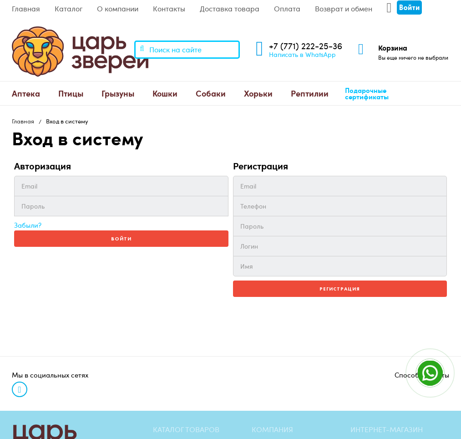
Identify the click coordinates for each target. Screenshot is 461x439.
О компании (117, 9)
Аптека (26, 93)
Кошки (164, 93)
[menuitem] (26, 93)
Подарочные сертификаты (367, 94)
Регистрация (339, 289)
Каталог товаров (186, 429)
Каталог (68, 9)
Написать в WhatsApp (302, 54)
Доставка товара (229, 9)
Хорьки (258, 93)
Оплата (287, 9)
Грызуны (117, 93)
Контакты (169, 9)
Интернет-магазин (386, 429)
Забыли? (27, 225)
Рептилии (310, 93)
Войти (121, 238)
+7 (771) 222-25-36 (305, 46)
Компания (272, 429)
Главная (26, 9)
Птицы (70, 93)
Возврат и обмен (343, 9)
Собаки (211, 93)
